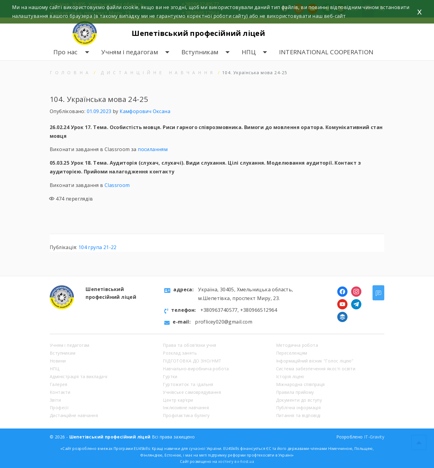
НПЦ (249, 52)
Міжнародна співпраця (300, 384)
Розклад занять (180, 353)
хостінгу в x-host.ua (236, 461)
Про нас (65, 52)
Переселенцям (291, 353)
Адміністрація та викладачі (78, 376)
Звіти (55, 400)
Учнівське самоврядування (192, 392)
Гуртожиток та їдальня (188, 384)
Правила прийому (295, 392)
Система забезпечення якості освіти (316, 369)
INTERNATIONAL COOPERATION (326, 52)
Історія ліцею (290, 376)
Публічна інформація (298, 407)
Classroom (117, 185)
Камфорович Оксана (145, 111)
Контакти (60, 392)
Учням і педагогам (129, 52)
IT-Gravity (374, 437)
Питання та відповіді (298, 415)
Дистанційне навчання (158, 72)
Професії (59, 407)
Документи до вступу (299, 400)
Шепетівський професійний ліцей (200, 33)
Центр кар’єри (178, 400)
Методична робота (297, 345)
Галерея (59, 384)
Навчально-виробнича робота (196, 369)
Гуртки (170, 376)
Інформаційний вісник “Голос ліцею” (315, 361)
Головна (70, 72)
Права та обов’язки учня (189, 345)
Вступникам (200, 52)
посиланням (153, 149)
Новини (58, 361)
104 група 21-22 (97, 247)
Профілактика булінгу (186, 415)
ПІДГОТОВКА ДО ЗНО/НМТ (192, 361)
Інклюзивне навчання (186, 407)
